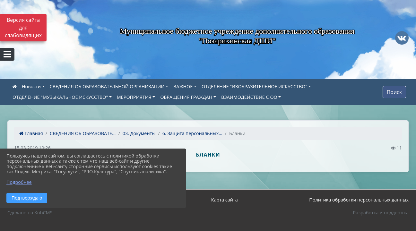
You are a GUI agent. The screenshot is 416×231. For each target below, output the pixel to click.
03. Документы (139, 133)
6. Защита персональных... (192, 133)
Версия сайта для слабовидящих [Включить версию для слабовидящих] (23, 27)
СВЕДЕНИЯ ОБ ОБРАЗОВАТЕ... (83, 133)
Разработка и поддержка (381, 213)
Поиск (394, 92)
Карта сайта (224, 200)
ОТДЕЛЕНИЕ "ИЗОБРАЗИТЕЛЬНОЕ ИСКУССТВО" (254, 86)
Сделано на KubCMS (29, 213)
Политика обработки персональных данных (359, 200)
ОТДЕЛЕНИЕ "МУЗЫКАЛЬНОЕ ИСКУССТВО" (60, 97)
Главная (31, 133)
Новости (31, 86)
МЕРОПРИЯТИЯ (134, 97)
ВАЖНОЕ (183, 86)
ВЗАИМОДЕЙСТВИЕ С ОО (249, 97)
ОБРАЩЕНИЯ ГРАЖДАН (186, 97)
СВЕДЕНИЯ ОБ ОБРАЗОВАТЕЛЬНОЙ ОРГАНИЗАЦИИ (107, 86)
